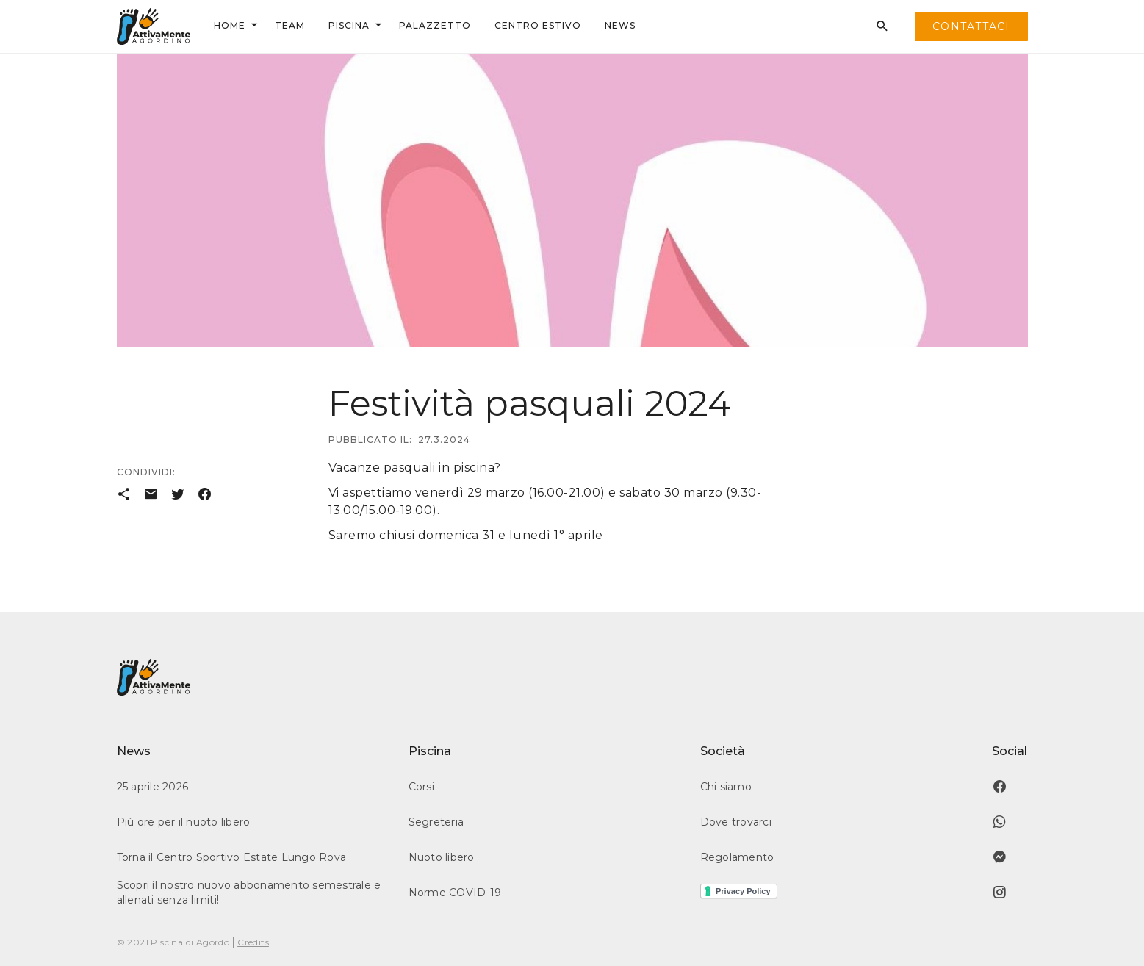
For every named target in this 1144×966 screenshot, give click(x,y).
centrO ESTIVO (537, 25)
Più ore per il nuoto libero (184, 822)
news (620, 25)
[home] (153, 26)
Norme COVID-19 (455, 892)
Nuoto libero (442, 857)
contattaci (971, 26)
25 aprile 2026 (153, 786)
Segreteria (436, 822)
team (290, 25)
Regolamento (737, 857)
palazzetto (435, 25)
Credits (253, 942)
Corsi (421, 786)
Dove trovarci (735, 822)
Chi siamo (726, 786)
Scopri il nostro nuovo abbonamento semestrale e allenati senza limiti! (249, 892)
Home (229, 25)
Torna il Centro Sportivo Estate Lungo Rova (232, 857)
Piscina (349, 25)
